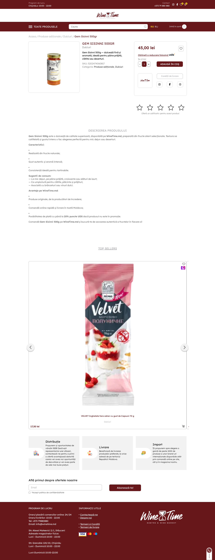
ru (156, 26)
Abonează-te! (125, 487)
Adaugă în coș (169, 64)
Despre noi (86, 517)
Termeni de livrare (89, 527)
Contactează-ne (89, 514)
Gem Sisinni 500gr (85, 36)
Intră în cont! (178, 26)
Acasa (32, 36)
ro (152, 26)
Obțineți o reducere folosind (156, 55)
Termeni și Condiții (90, 524)
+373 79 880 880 (162, 6)
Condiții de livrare (169, 76)
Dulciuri (67, 36)
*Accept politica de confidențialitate (48, 493)
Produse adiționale (49, 36)
